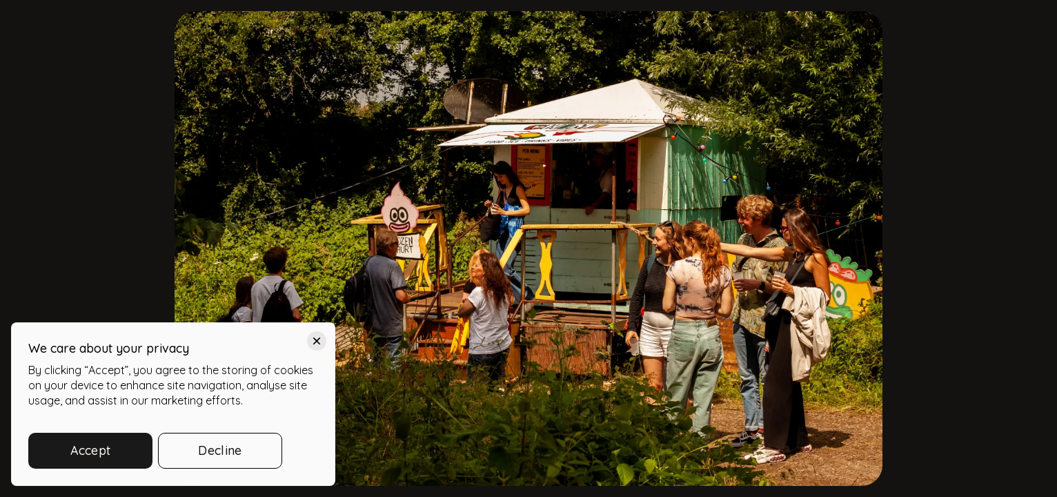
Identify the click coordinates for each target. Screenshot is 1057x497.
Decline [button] (219, 450)
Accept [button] (90, 450)
